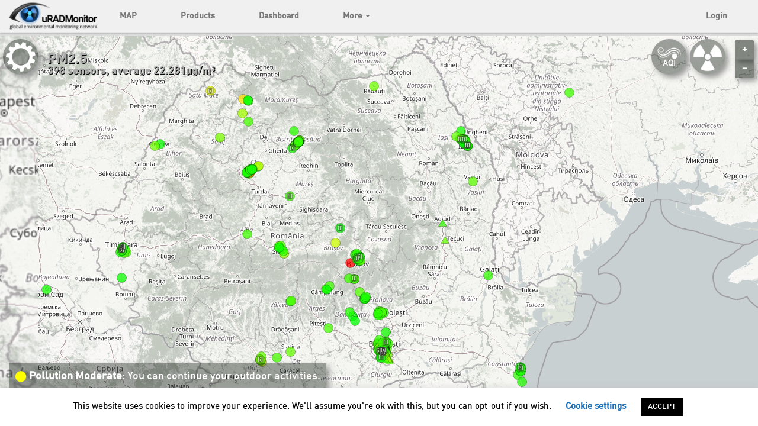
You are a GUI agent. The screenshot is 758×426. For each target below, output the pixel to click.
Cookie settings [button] (596, 406)
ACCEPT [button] (662, 407)
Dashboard (279, 16)
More (356, 16)
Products (198, 16)
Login (716, 16)
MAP (128, 16)
